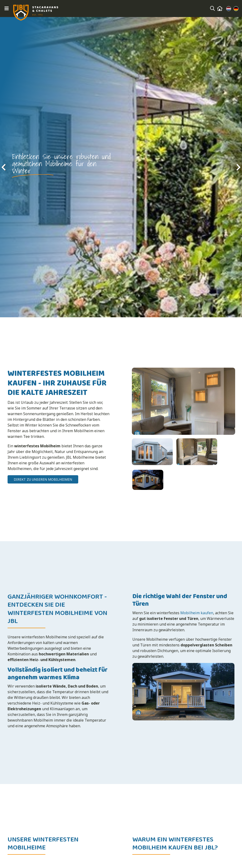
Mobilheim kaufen (196, 610)
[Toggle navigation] (6, 8)
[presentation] (3, 167)
